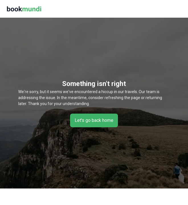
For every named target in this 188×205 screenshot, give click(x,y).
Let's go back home (94, 120)
